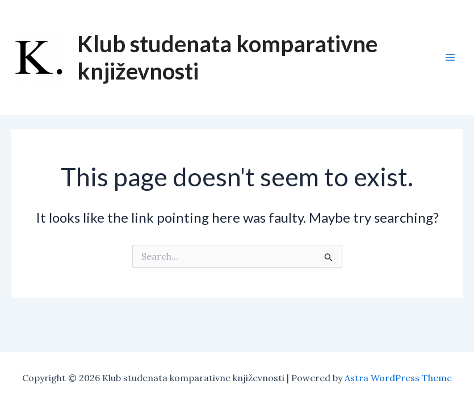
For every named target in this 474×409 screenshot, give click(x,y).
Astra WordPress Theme (398, 377)
